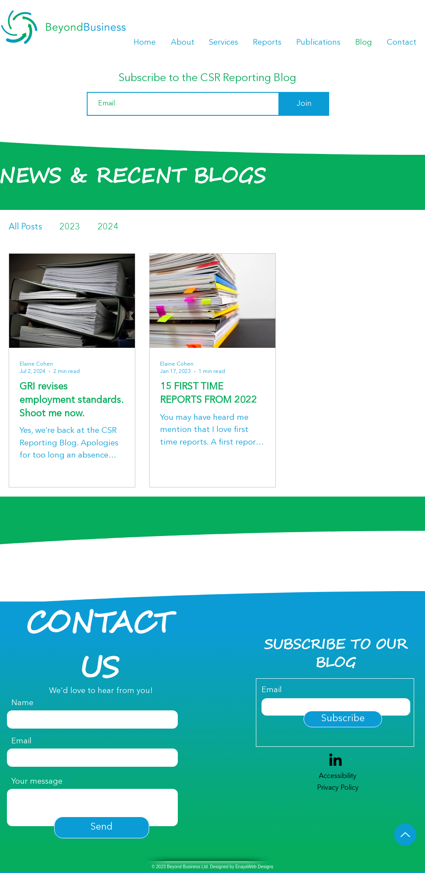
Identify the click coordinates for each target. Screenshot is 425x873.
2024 (108, 227)
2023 (69, 227)
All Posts (25, 227)
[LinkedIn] (335, 759)
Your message (36, 781)
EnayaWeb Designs (254, 866)
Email (21, 741)
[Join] (304, 104)
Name (22, 703)
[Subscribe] (343, 719)
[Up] (405, 835)
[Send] (101, 827)
